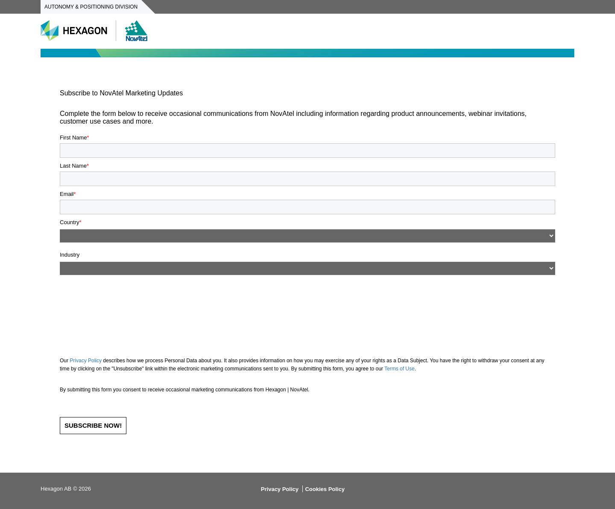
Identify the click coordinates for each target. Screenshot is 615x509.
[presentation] (125, 300)
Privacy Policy (86, 361)
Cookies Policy (324, 489)
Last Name (73, 166)
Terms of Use (399, 369)
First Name (73, 137)
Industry (69, 254)
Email (67, 194)
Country (69, 222)
